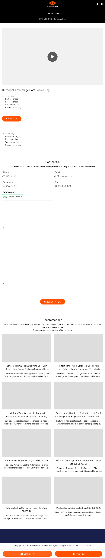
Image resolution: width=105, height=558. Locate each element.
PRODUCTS (50, 19)
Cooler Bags (61, 19)
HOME (41, 19)
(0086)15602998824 (12, 196)
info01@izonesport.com (64, 176)
